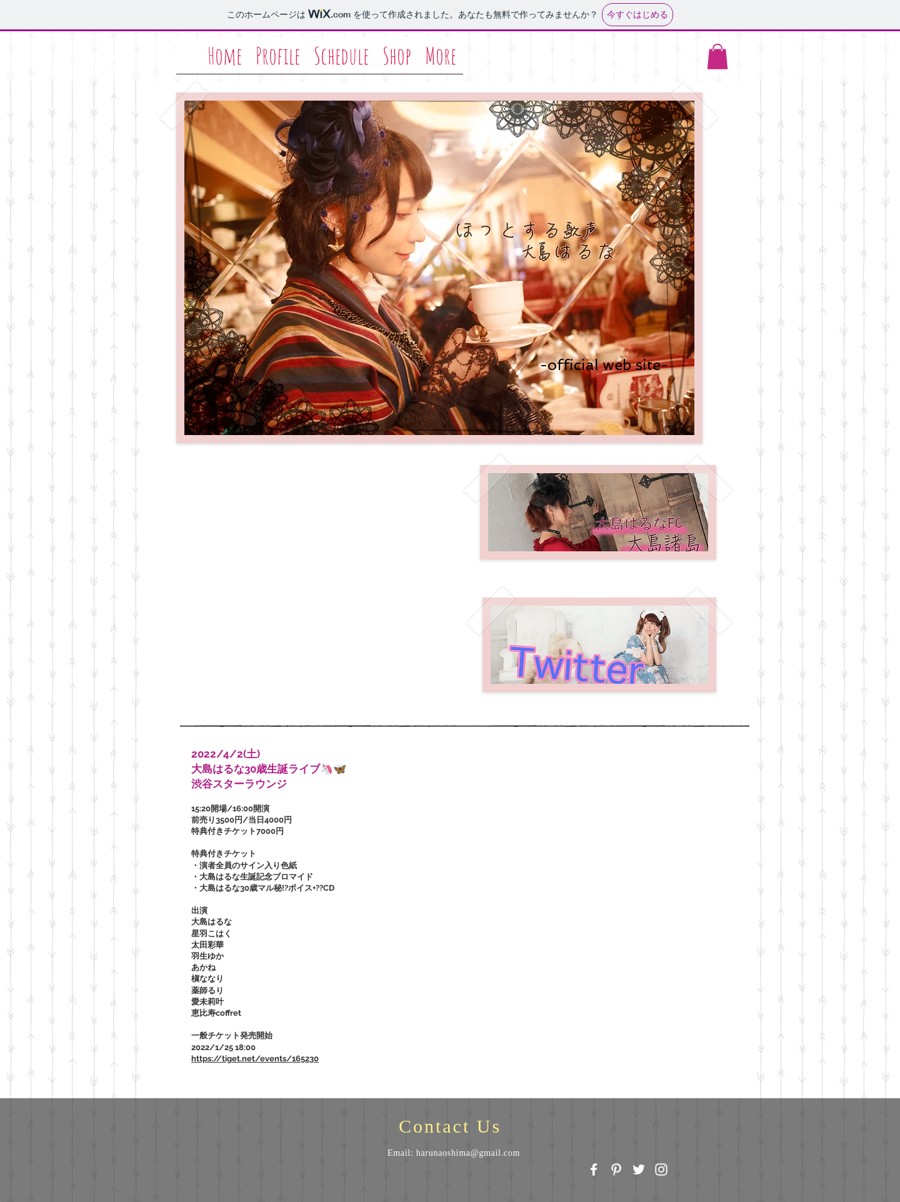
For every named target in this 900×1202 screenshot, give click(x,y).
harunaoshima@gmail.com (468, 1153)
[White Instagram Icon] (661, 1169)
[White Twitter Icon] (639, 1169)
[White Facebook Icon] (594, 1169)
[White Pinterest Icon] (616, 1169)
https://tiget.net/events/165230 (255, 1058)
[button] (717, 56)
